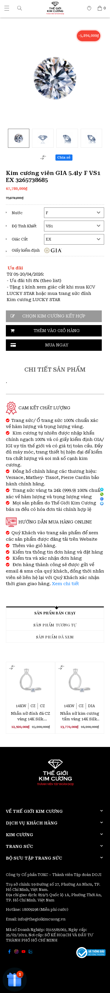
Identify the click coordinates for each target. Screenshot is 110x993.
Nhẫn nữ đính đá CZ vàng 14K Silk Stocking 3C (30, 716)
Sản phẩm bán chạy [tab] (55, 612)
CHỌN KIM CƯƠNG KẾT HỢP (53, 316)
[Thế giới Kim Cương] (6, 8)
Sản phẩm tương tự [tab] (55, 624)
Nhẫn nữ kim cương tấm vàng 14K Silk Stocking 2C (79, 716)
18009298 (30, 910)
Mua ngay (56, 345)
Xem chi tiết (65, 583)
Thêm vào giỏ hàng (57, 330)
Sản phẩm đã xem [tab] (55, 636)
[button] (19, 8)
